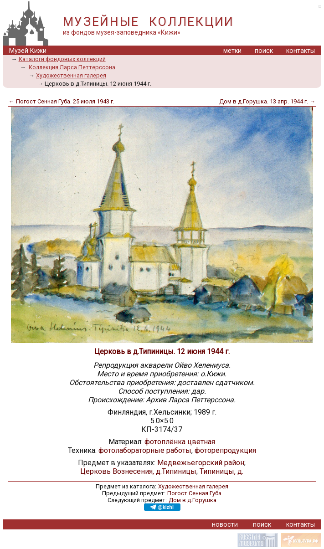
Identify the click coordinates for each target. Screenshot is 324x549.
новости (225, 524)
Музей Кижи (27, 51)
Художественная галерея (71, 75)
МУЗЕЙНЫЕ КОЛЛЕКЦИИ (148, 22)
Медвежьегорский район (200, 462)
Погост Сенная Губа (194, 493)
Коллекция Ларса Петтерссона (72, 67)
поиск (264, 51)
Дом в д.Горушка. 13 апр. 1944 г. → (267, 101)
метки (232, 51)
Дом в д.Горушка (192, 500)
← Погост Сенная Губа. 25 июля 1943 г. (61, 101)
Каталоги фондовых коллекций (62, 59)
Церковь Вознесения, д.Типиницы (138, 471)
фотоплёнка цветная (179, 441)
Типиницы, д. (221, 471)
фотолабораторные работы (144, 450)
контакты (300, 51)
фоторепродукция (225, 450)
